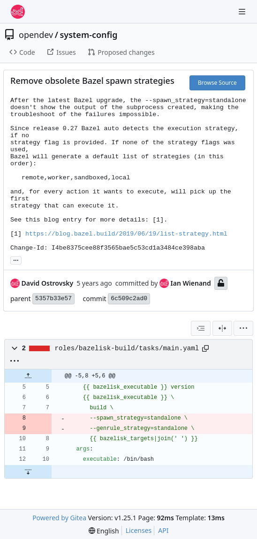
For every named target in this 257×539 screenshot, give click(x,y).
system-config (88, 34)
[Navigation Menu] (243, 11)
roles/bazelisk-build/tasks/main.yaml (127, 348)
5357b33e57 (53, 298)
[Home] (18, 11)
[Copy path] (205, 348)
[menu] (243, 328)
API (163, 530)
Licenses (139, 530)
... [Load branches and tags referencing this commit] (16, 259)
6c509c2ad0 (129, 298)
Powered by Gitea (59, 517)
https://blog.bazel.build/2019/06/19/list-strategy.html (126, 233)
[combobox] (201, 328)
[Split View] (222, 328)
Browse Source (217, 83)
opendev (36, 34)
